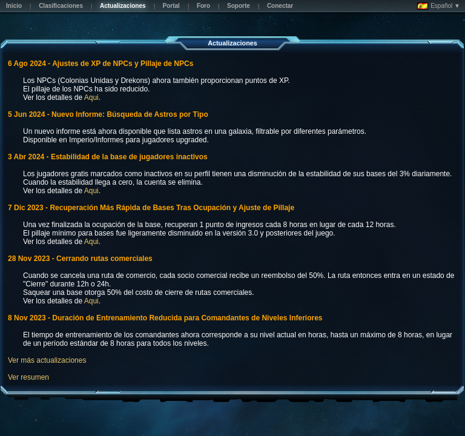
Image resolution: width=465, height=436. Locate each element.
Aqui (91, 97)
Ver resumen (28, 377)
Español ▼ (438, 6)
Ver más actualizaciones (47, 360)
